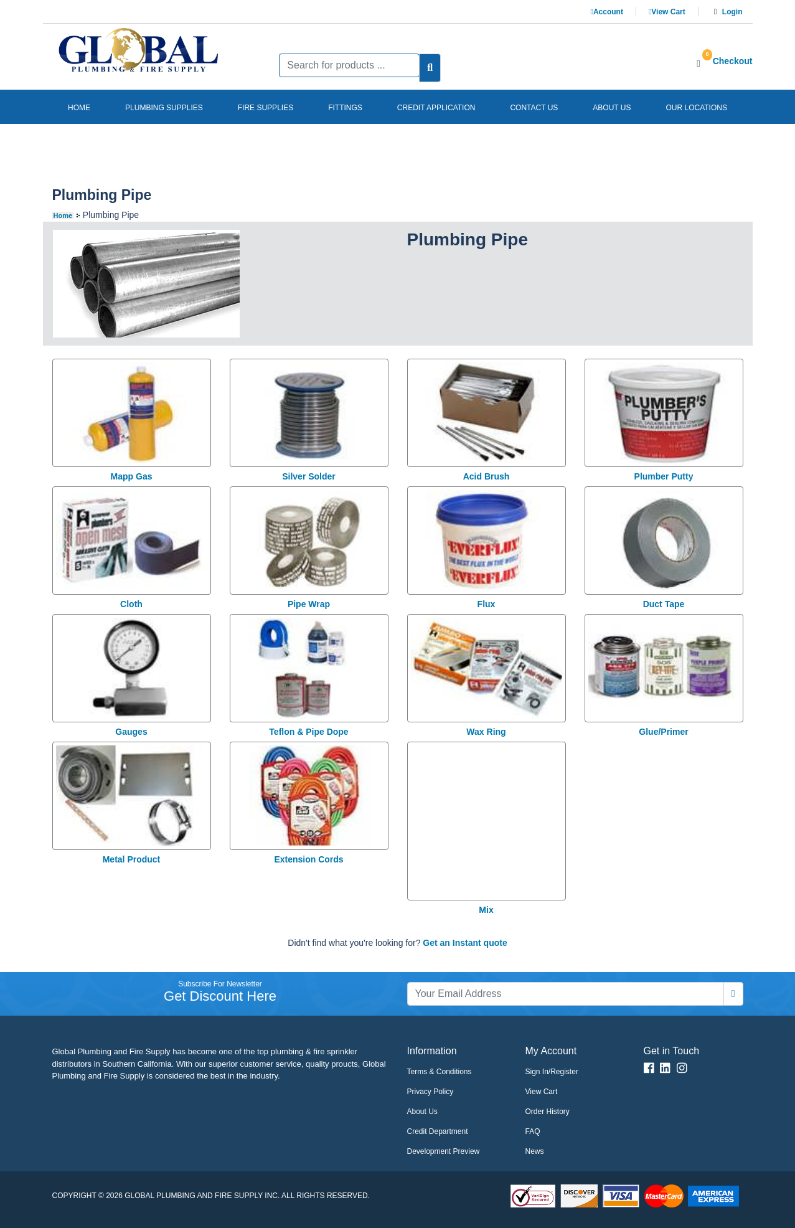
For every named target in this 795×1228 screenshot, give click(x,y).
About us (612, 107)
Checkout (733, 61)
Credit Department (437, 1131)
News (534, 1151)
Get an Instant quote (465, 943)
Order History (547, 1111)
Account (607, 11)
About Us (422, 1111)
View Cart (667, 11)
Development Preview (443, 1151)
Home (79, 107)
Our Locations (696, 107)
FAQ (532, 1131)
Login (732, 11)
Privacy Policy (430, 1091)
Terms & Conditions (439, 1071)
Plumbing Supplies (164, 107)
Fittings (345, 107)
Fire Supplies (265, 107)
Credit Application (436, 107)
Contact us (534, 107)
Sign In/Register (551, 1071)
